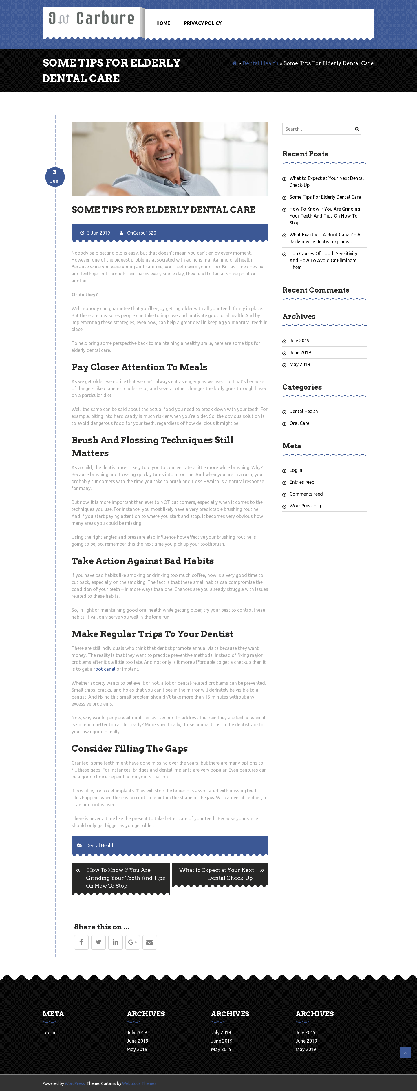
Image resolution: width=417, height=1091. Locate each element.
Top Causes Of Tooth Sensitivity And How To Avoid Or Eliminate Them (323, 260)
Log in (296, 470)
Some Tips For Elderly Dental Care (325, 197)
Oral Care (299, 423)
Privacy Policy (203, 23)
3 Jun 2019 (95, 232)
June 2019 (300, 352)
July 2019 (300, 340)
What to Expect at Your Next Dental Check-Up (223, 875)
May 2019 (300, 364)
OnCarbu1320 (138, 232)
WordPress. (75, 1083)
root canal (104, 669)
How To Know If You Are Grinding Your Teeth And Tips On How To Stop (118, 879)
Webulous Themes (139, 1083)
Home (163, 23)
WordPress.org (305, 505)
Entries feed (302, 482)
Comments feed (306, 493)
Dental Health (260, 63)
